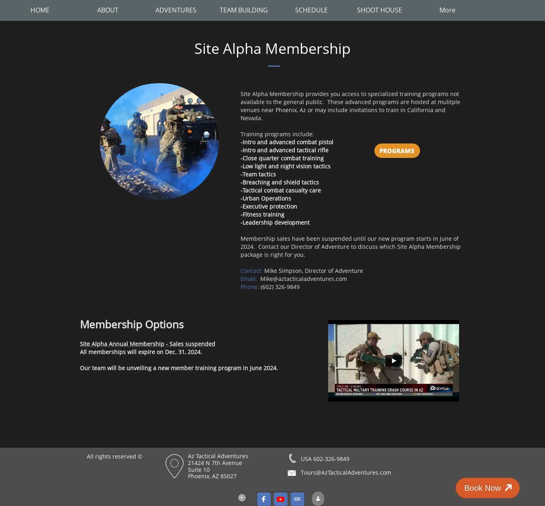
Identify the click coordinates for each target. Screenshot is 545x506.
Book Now (500, 487)
